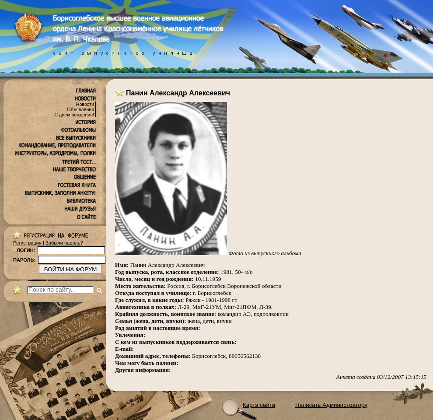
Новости (85, 104)
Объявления (80, 109)
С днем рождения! (74, 114)
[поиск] (60, 290)
